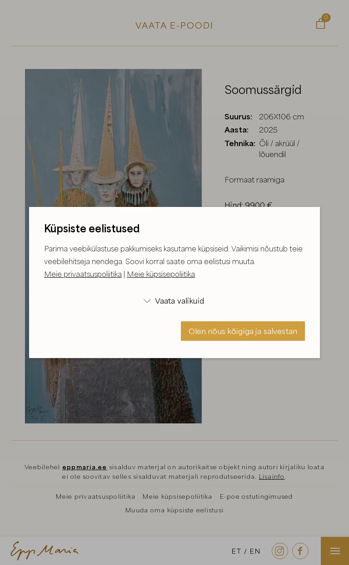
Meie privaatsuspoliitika (83, 274)
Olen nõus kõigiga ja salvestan (243, 331)
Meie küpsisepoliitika (161, 274)
